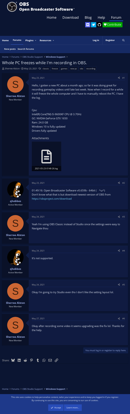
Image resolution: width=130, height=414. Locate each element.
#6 (123, 318)
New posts (10, 48)
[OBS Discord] (87, 24)
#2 (123, 182)
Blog (88, 17)
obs (81, 68)
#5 (123, 284)
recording (90, 68)
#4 (123, 250)
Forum (116, 17)
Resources (45, 40)
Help (101, 17)
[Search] (123, 40)
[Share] (119, 78)
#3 (123, 216)
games (64, 68)
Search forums (26, 48)
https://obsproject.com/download (52, 198)
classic (46, 68)
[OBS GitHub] (99, 24)
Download (70, 17)
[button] (36, 40)
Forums (17, 40)
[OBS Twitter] (93, 24)
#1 (123, 77)
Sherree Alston (12, 68)
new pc (73, 68)
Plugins (29, 40)
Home (51, 17)
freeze (55, 68)
